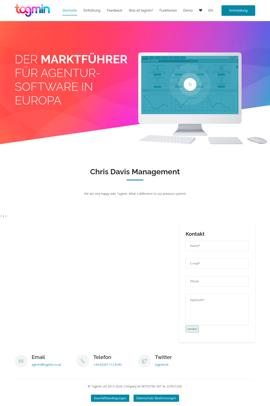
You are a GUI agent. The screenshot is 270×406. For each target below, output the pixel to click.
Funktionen (168, 10)
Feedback (115, 10)
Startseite (69, 10)
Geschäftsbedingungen (110, 398)
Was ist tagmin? (141, 10)
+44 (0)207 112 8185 (107, 365)
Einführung (92, 10)
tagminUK (162, 365)
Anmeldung (238, 10)
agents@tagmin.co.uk (46, 365)
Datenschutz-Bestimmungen (156, 398)
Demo (188, 10)
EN (210, 10)
